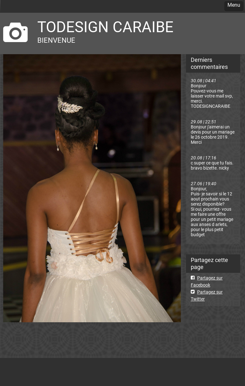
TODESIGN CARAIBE (105, 27)
